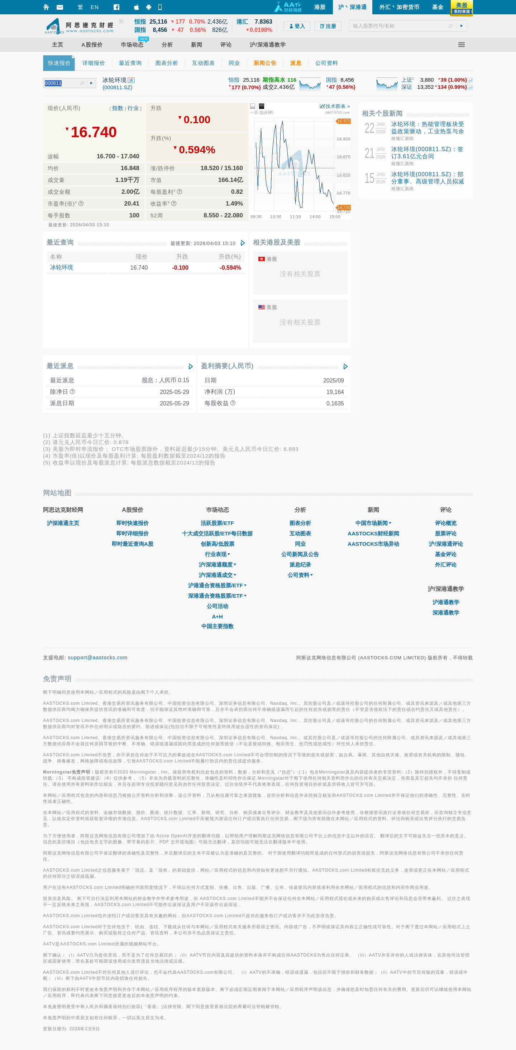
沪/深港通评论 (446, 544)
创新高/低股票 (217, 544)
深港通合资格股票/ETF (217, 596)
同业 (300, 544)
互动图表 (300, 533)
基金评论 (446, 554)
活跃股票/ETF (217, 523)
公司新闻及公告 (300, 554)
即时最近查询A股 (132, 544)
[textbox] (408, 26)
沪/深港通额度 (217, 565)
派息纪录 (300, 565)
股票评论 (446, 533)
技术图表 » (338, 106)
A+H (217, 616)
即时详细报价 (132, 533)
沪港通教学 (446, 602)
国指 (331, 80)
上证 (406, 80)
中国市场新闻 (373, 523)
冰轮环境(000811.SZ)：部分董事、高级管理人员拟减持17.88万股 (427, 181)
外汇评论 (446, 565)
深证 (406, 87)
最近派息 (60, 366)
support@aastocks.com (98, 657)
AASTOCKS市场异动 (373, 544)
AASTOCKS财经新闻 (373, 533)
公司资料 (300, 575)
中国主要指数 (217, 626)
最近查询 (60, 242)
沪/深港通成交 (217, 575)
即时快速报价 (132, 523)
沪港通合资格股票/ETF (217, 585)
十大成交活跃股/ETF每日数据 (217, 533)
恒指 (234, 80)
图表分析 (300, 523)
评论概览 (446, 523)
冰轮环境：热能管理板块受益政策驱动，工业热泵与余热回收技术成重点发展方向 (427, 131)
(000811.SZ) (117, 87)
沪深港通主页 (63, 523)
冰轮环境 (61, 267)
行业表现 (217, 554)
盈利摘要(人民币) (227, 366)
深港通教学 (446, 613)
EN (95, 7)
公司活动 (217, 606)
